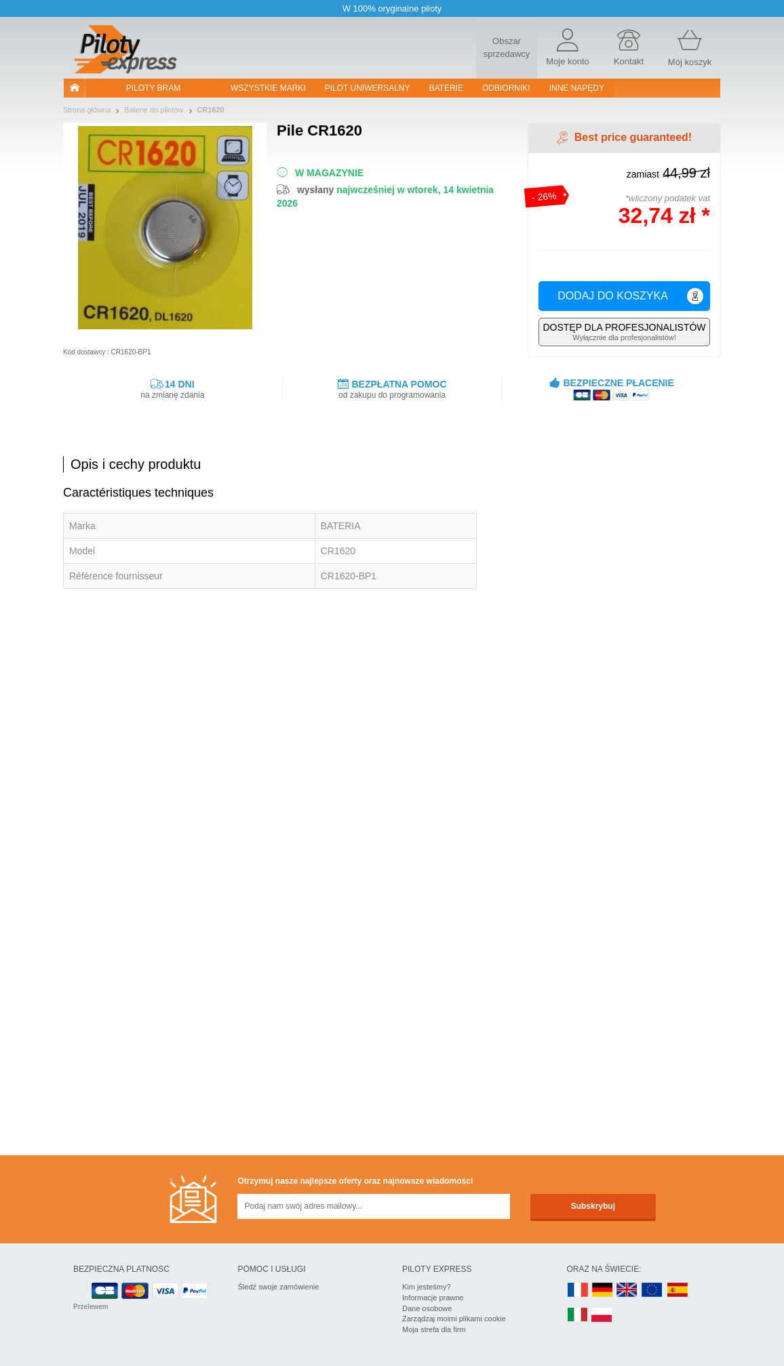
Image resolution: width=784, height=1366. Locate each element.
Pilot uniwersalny (367, 88)
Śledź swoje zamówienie (278, 1287)
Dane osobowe (427, 1308)
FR (578, 1290)
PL (602, 1315)
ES (677, 1290)
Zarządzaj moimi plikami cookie (454, 1319)
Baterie (446, 88)
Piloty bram (153, 88)
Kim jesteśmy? (426, 1287)
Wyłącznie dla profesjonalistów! (624, 332)
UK (627, 1290)
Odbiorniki (506, 88)
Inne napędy (576, 88)
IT (578, 1315)
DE (602, 1290)
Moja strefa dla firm (434, 1329)
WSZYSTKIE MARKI (268, 88)
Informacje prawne (433, 1297)
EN (652, 1290)
